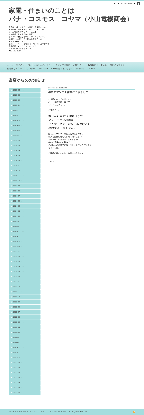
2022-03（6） (18, 332)
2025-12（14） (19, 110)
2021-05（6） (18, 377)
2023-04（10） (19, 266)
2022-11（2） (18, 292)
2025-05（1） (18, 145)
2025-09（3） (18, 125)
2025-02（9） (18, 160)
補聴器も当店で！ (15, 68)
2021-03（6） (18, 388)
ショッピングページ (85, 68)
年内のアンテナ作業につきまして (68, 92)
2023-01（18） (19, 282)
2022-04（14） (19, 327)
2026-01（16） (19, 105)
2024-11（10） (19, 176)
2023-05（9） (18, 261)
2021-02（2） (18, 393)
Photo (104, 65)
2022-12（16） (19, 287)
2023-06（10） (19, 256)
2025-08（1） (18, 130)
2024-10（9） (18, 181)
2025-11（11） (19, 115)
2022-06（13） (19, 317)
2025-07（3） (18, 135)
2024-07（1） (18, 196)
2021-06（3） (18, 372)
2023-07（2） (18, 251)
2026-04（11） (19, 90)
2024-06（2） (18, 201)
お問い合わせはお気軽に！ (85, 65)
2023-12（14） (19, 231)
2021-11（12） (19, 352)
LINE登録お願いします (62, 68)
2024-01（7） (18, 226)
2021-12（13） (19, 347)
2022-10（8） (18, 297)
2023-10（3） (18, 241)
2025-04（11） (19, 150)
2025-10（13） (19, 120)
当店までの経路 (63, 65)
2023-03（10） (19, 271)
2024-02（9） (18, 221)
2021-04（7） (18, 382)
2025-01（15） (19, 166)
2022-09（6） (18, 302)
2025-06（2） (18, 140)
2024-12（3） (18, 171)
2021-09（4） (18, 362)
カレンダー (43, 68)
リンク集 (31, 68)
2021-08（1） (18, 367)
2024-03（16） (19, 216)
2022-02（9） (18, 337)
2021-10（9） (18, 357)
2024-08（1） (18, 191)
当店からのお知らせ (43, 65)
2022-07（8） (18, 312)
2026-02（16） (19, 100)
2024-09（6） (18, 186)
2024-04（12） (19, 211)
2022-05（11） (19, 322)
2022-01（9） (18, 342)
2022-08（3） (18, 307)
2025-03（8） (18, 155)
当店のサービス (23, 65)
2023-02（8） (18, 277)
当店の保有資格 (117, 65)
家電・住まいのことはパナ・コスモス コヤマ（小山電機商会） (41, 411)
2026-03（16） (19, 95)
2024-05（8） (18, 206)
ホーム (10, 65)
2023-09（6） (18, 246)
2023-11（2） (18, 236)
